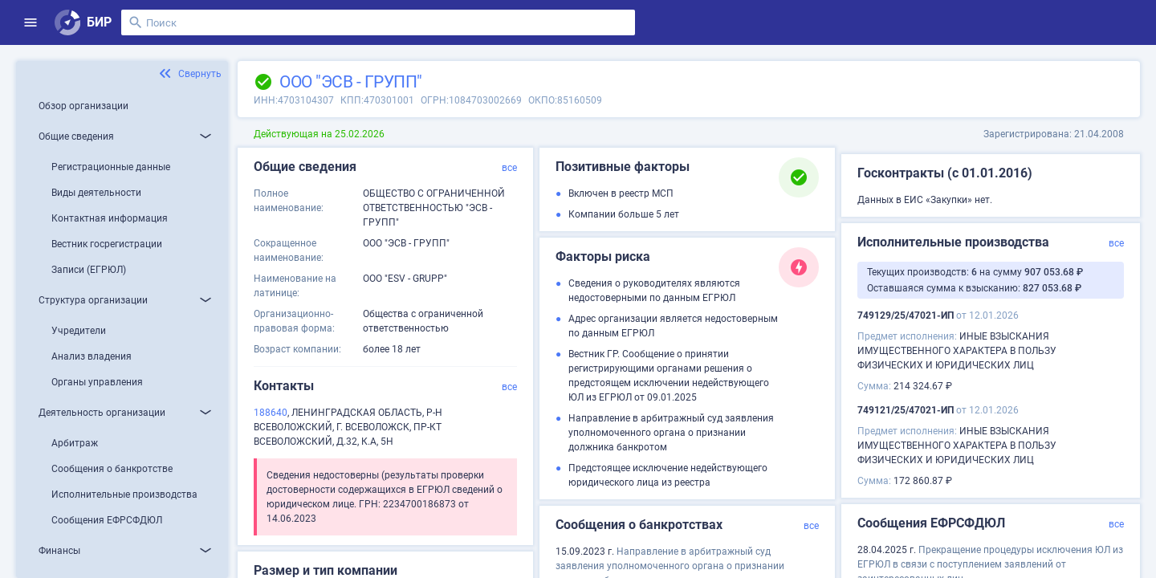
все (509, 167)
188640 (270, 412)
